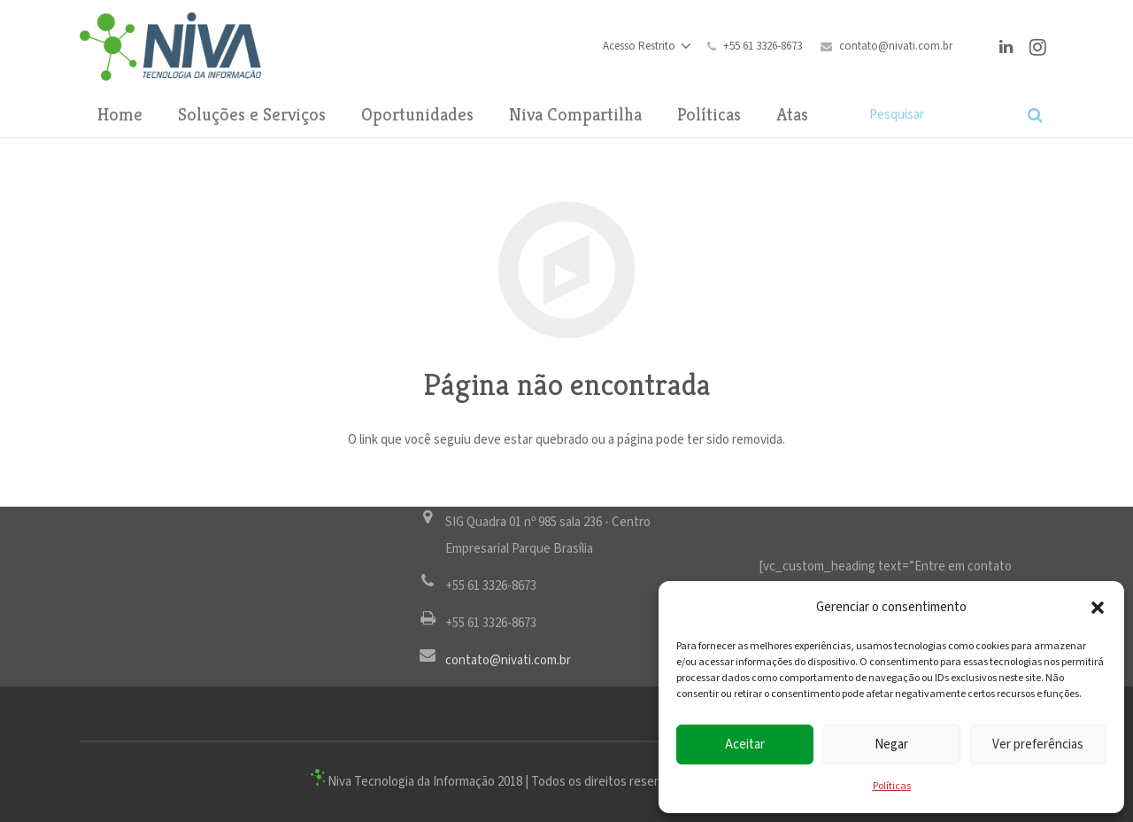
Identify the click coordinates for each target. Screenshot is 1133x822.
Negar (891, 744)
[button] (1097, 607)
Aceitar (745, 744)
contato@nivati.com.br (895, 46)
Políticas (892, 786)
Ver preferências (1037, 744)
